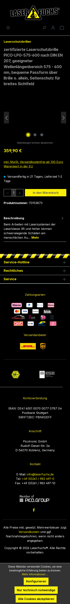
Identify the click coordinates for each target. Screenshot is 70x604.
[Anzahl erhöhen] (20, 192)
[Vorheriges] (6, 117)
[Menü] (8, 27)
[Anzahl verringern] (7, 192)
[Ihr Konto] (53, 27)
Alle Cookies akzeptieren (36, 599)
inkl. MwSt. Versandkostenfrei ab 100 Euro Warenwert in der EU (33, 164)
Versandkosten (29, 532)
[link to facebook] (33, 510)
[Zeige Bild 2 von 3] (34, 134)
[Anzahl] (13, 192)
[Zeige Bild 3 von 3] (41, 134)
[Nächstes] (63, 117)
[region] (35, 117)
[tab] (34, 228)
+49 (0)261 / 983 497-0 (38, 479)
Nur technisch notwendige (36, 590)
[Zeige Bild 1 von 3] (28, 134)
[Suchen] (44, 27)
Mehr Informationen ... (35, 574)
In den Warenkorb (46, 192)
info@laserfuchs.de (40, 474)
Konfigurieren (36, 581)
